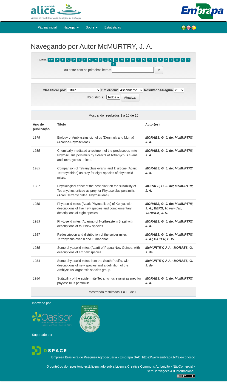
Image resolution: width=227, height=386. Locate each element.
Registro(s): (97, 97)
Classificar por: (54, 90)
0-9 (51, 59)
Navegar (71, 27)
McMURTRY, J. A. (158, 247)
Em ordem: (109, 90)
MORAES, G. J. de (159, 137)
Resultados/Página (158, 90)
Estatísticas (113, 27)
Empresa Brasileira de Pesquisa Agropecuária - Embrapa (92, 357)
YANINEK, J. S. (156, 213)
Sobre (91, 27)
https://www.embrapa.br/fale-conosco (168, 357)
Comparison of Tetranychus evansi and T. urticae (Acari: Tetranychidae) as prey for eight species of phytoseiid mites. (97, 172)
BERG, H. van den (167, 208)
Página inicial (47, 27)
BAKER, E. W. (164, 239)
